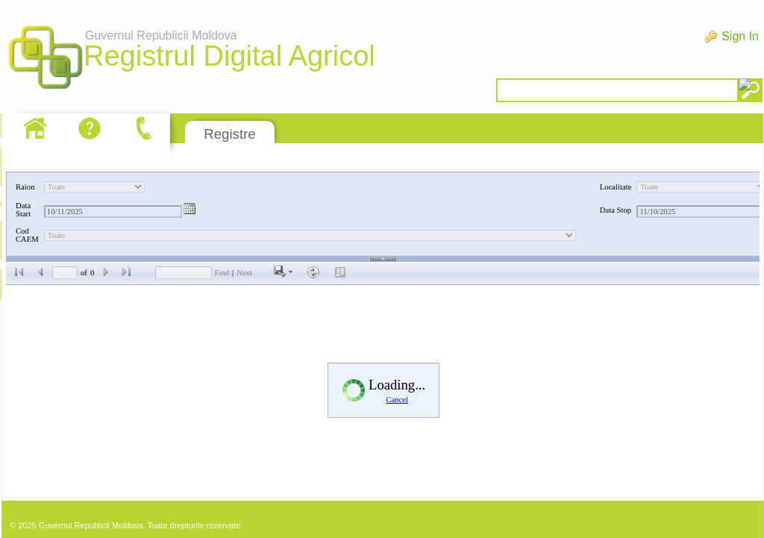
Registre (229, 134)
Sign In (740, 36)
